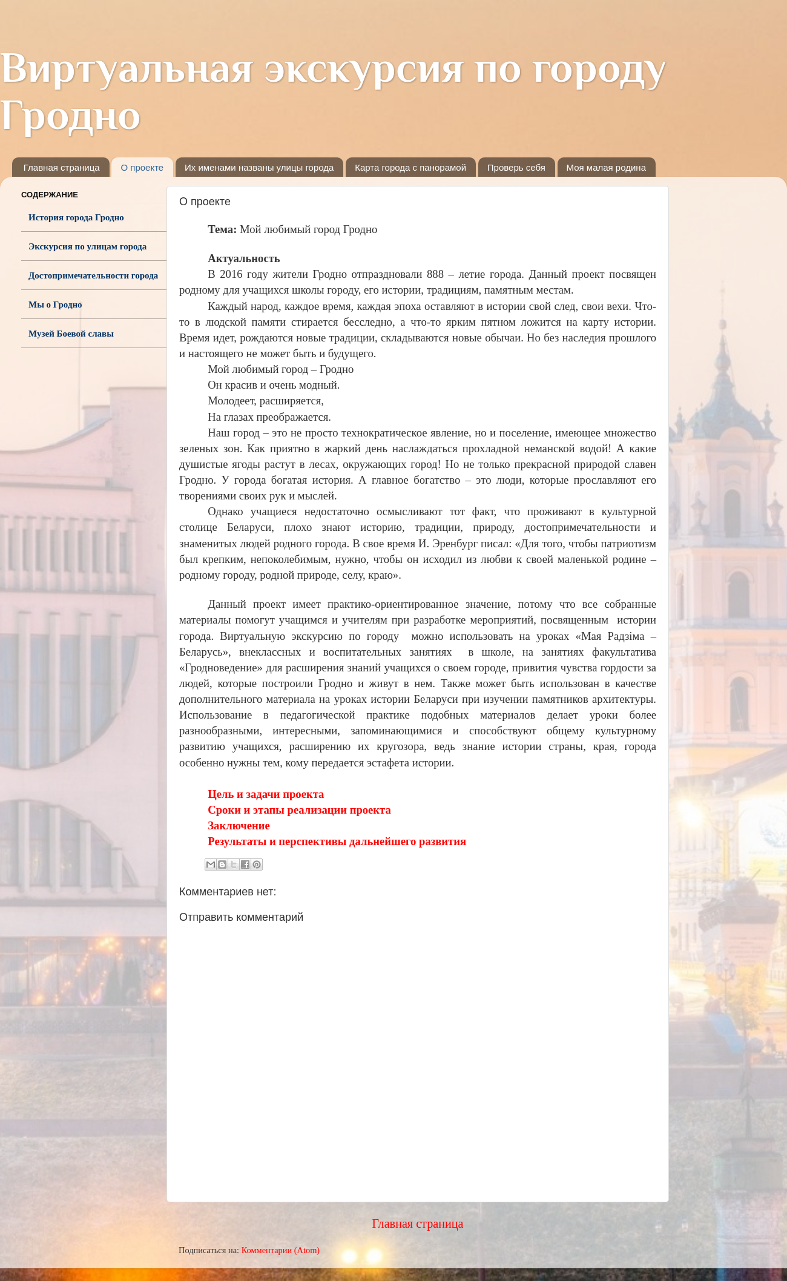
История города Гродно (76, 217)
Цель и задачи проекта (266, 794)
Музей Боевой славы (71, 333)
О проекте (141, 167)
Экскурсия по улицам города (87, 246)
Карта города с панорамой (410, 167)
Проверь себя (516, 167)
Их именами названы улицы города (259, 167)
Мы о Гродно (55, 304)
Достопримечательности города (93, 275)
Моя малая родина (606, 167)
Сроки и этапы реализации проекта (299, 809)
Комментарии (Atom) (281, 1250)
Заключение (239, 825)
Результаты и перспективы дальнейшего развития (337, 841)
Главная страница (62, 167)
